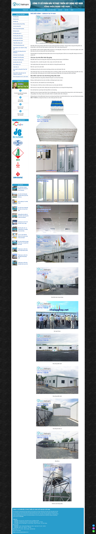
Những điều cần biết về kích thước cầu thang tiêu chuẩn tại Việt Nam (23, 216)
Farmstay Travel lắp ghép (18, 59)
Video (72, 9)
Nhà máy (60, 9)
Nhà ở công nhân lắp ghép (18, 28)
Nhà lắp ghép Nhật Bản (18, 38)
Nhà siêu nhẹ (16, 19)
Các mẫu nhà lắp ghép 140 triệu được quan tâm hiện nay (23, 195)
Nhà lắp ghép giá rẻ (17, 33)
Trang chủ (25, 9)
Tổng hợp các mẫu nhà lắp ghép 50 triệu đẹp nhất (22, 256)
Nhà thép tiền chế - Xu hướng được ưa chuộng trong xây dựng (23, 229)
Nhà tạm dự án (16, 31)
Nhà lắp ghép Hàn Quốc (18, 40)
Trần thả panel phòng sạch (18, 45)
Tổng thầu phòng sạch (17, 42)
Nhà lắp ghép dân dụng (18, 35)
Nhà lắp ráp (15, 21)
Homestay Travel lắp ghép (18, 55)
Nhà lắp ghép (16, 16)
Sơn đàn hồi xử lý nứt (17, 62)
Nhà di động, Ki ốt (17, 64)
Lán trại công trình (17, 26)
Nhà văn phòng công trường (19, 23)
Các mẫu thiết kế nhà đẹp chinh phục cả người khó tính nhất (23, 243)
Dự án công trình (51, 9)
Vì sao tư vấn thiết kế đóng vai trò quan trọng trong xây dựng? (23, 236)
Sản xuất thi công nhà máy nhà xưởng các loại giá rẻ (19, 73)
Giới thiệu (32, 9)
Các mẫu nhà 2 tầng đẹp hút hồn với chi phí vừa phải (23, 209)
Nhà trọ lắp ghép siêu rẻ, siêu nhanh (20, 76)
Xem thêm (21, 516)
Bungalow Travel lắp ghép (18, 57)
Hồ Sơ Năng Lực (41, 9)
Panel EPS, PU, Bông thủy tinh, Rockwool (19, 52)
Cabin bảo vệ (16, 66)
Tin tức (66, 9)
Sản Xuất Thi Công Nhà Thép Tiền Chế (20, 70)
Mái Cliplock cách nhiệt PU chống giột (20, 48)
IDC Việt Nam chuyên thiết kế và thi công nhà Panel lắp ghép (23, 189)
